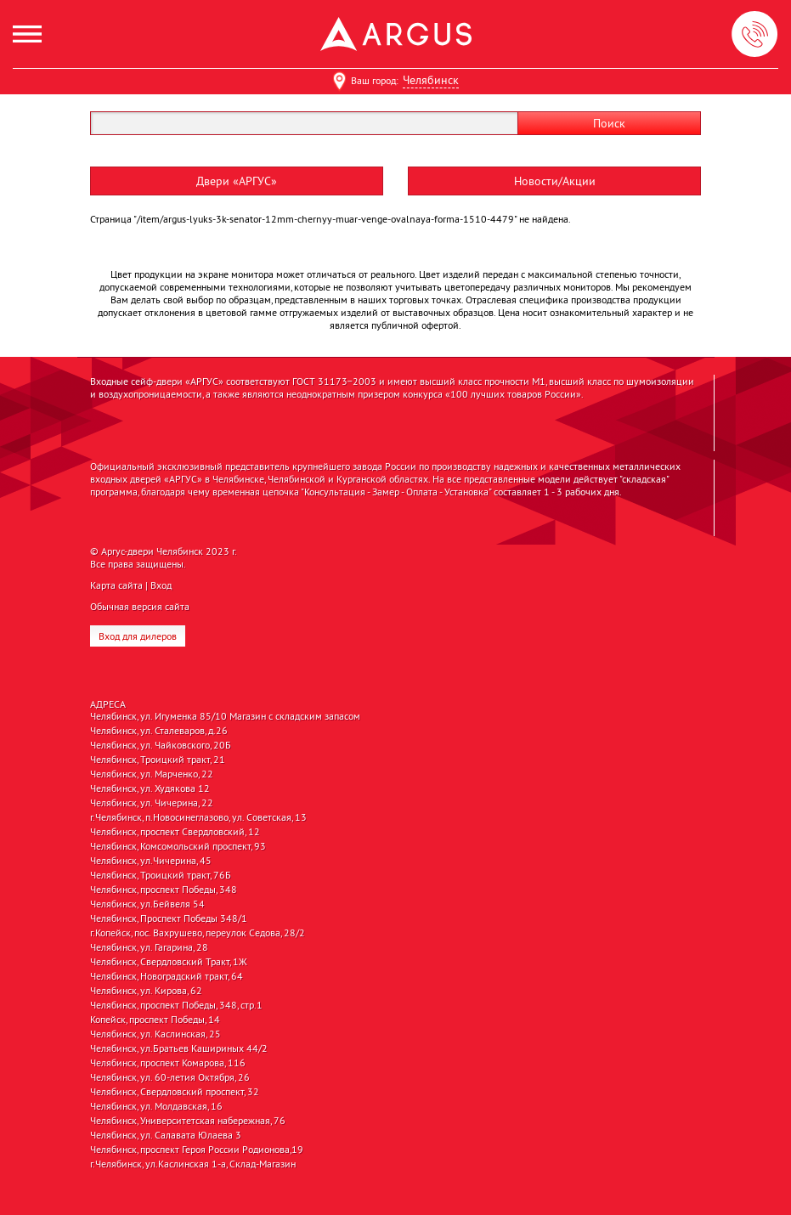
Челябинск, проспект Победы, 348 (163, 890)
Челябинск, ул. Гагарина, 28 (149, 947)
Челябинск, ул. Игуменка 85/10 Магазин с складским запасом (225, 716)
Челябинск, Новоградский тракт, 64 (166, 976)
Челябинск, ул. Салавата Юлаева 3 (165, 1135)
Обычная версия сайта (139, 606)
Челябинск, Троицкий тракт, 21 (157, 760)
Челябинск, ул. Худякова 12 (150, 788)
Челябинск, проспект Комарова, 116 (168, 1063)
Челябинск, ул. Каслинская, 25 (155, 1034)
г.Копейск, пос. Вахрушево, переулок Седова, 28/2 (197, 933)
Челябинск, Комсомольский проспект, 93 (178, 846)
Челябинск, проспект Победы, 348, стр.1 (176, 1005)
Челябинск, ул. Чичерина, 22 (151, 803)
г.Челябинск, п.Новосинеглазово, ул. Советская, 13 (198, 817)
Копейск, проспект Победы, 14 (155, 1020)
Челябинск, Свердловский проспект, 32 (174, 1092)
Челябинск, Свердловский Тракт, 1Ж (168, 962)
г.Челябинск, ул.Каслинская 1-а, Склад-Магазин (193, 1164)
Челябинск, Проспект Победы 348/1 (168, 918)
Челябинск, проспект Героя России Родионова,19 (196, 1150)
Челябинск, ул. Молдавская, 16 (156, 1106)
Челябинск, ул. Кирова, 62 (146, 991)
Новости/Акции (555, 181)
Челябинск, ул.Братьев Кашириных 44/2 (179, 1048)
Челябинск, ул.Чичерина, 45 (151, 861)
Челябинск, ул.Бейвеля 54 (147, 904)
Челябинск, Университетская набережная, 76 (187, 1121)
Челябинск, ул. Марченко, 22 (151, 774)
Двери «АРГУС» (236, 181)
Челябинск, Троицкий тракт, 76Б (160, 875)
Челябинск (431, 80)
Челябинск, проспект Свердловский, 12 (175, 832)
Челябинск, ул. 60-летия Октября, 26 (170, 1077)
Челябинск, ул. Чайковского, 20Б (160, 745)
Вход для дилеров (138, 636)
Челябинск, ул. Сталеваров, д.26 (159, 731)
